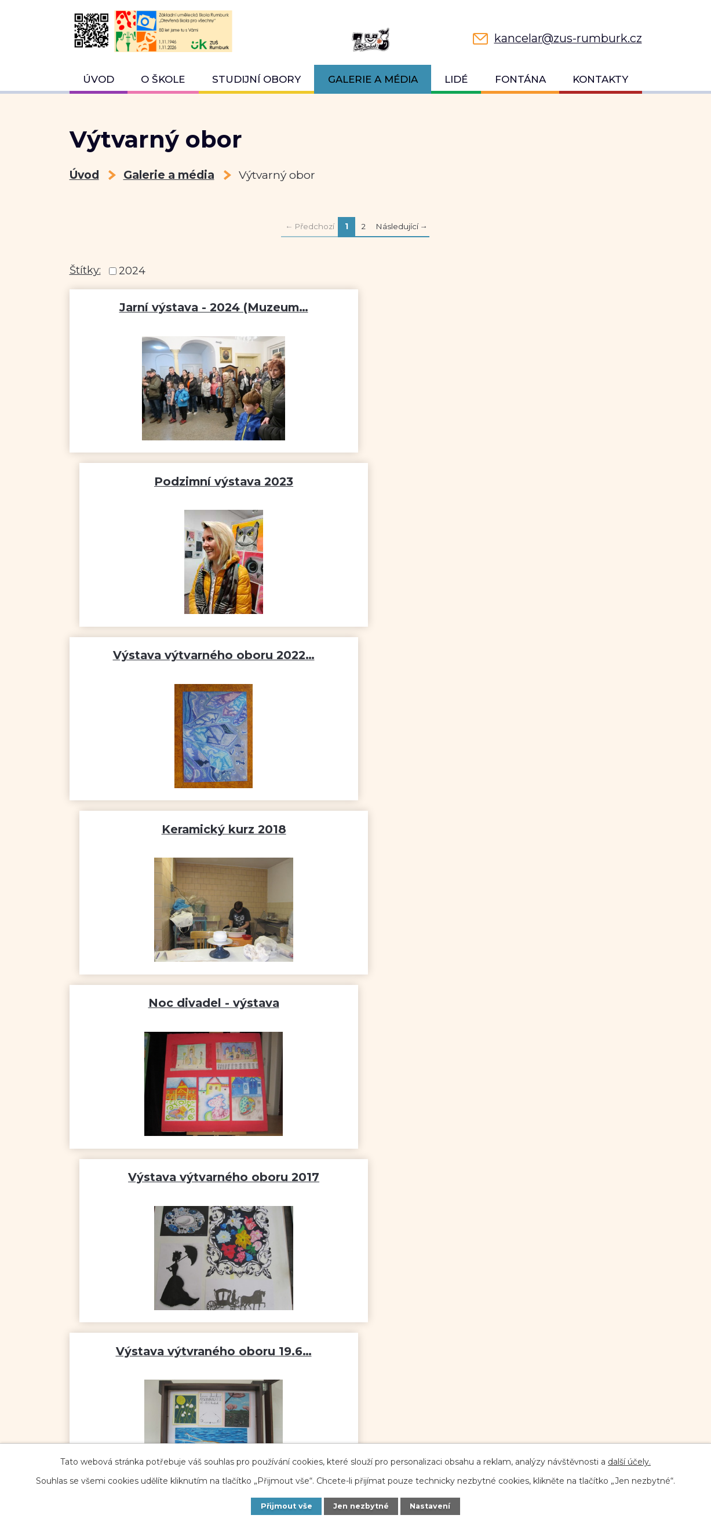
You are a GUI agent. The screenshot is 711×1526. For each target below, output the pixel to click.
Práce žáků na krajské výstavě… (210, 1003)
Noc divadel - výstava (209, 655)
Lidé (456, 79)
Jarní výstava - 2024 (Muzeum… (209, 307)
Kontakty (600, 79)
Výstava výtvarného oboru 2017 (501, 655)
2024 (132, 270)
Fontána (520, 79)
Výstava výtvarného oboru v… (501, 829)
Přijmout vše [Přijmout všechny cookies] (286, 1506)
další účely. (629, 1462)
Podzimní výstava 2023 (501, 307)
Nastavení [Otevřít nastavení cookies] (430, 1506)
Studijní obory (256, 79)
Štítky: (85, 270)
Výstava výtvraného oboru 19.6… (210, 829)
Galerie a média (373, 79)
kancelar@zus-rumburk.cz (153, 1442)
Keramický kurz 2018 (501, 481)
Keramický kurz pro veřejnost (501, 1003)
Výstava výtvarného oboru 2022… (210, 481)
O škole (163, 79)
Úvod (98, 79)
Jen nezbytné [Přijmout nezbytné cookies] (361, 1506)
